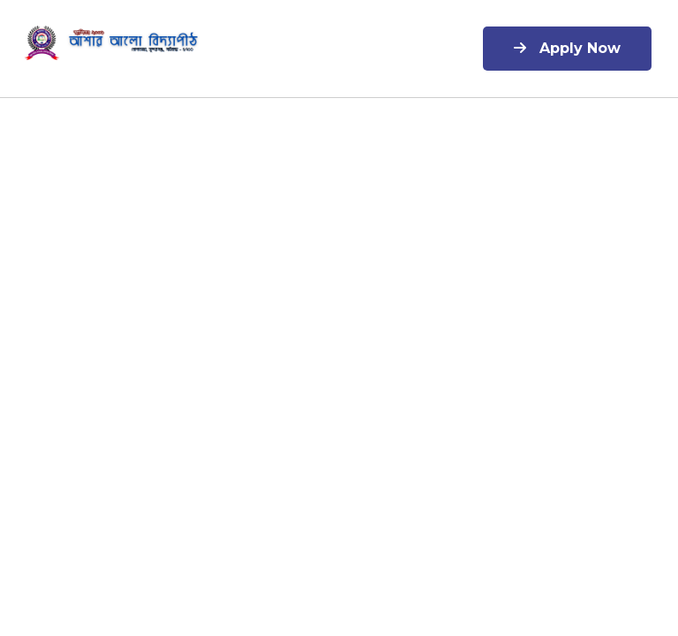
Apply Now (567, 48)
